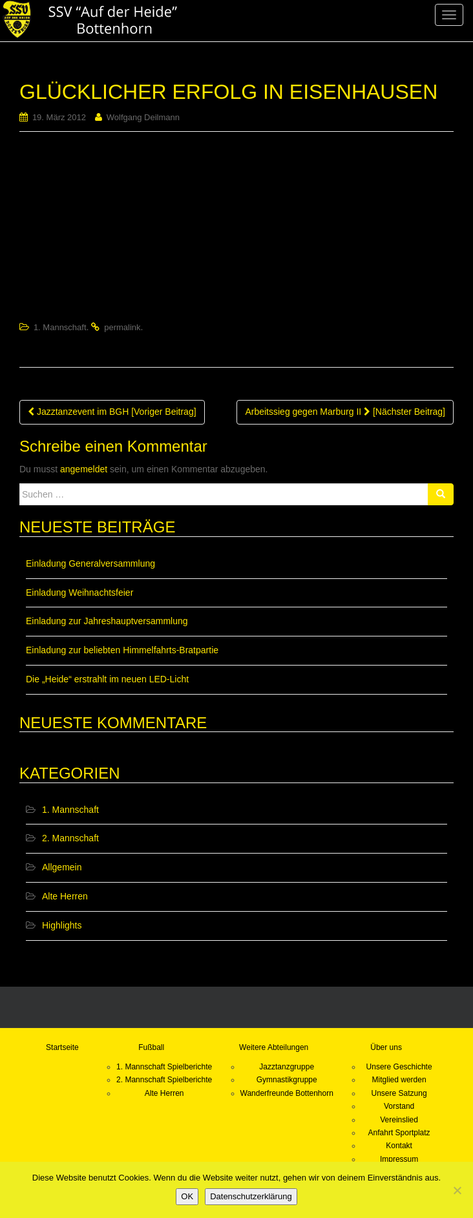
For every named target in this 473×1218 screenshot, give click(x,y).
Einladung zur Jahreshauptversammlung (107, 621)
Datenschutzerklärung (250, 1196)
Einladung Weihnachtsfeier (79, 592)
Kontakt (399, 1145)
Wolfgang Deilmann (143, 117)
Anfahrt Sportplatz (399, 1132)
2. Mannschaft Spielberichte (164, 1079)
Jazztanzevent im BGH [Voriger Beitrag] (112, 411)
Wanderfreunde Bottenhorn (286, 1093)
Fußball (151, 1047)
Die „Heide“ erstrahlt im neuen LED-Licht (107, 679)
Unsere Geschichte (399, 1066)
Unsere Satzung (399, 1093)
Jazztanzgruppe (286, 1066)
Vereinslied (399, 1119)
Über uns (386, 1047)
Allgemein (61, 867)
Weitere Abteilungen (273, 1047)
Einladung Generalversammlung (90, 563)
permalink (122, 327)
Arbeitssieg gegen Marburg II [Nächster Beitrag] (345, 411)
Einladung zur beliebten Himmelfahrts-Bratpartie (122, 650)
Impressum (399, 1159)
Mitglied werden (399, 1079)
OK (187, 1196)
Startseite (62, 1047)
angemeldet (83, 469)
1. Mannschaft (60, 327)
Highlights (61, 925)
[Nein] (456, 1190)
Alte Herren (65, 896)
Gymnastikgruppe (287, 1079)
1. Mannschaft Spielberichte (164, 1066)
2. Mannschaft (70, 838)
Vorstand (399, 1106)
